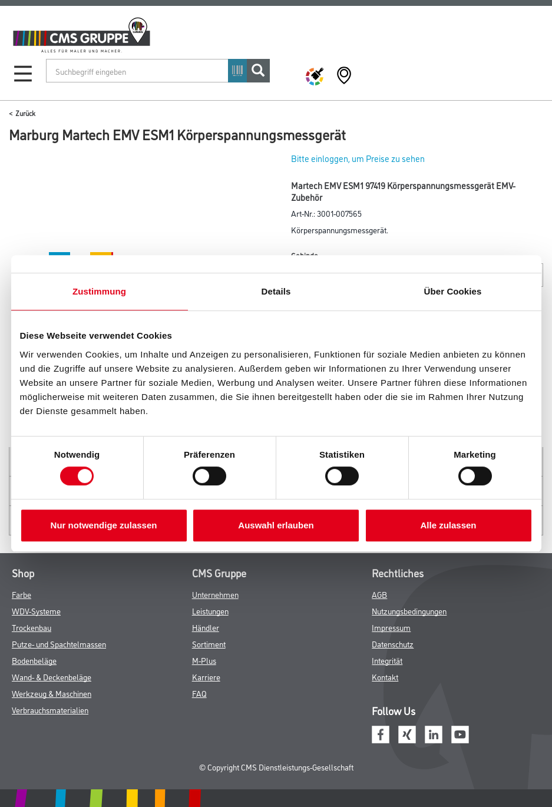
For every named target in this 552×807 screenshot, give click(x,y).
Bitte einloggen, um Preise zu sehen (358, 158)
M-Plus (204, 660)
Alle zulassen (448, 525)
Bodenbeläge (34, 660)
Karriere (206, 676)
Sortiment (209, 643)
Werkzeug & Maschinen (51, 693)
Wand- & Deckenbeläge (51, 676)
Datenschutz (393, 643)
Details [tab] (276, 291)
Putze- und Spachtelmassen (59, 643)
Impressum (391, 627)
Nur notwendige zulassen (104, 525)
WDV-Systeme (36, 610)
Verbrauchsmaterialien (50, 709)
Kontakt (385, 676)
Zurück (25, 113)
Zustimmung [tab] (99, 291)
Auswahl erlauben (275, 525)
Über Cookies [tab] (453, 291)
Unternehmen (215, 594)
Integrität (387, 660)
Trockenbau (31, 627)
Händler (205, 627)
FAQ (199, 693)
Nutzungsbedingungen (409, 610)
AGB (379, 594)
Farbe (21, 594)
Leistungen (210, 610)
